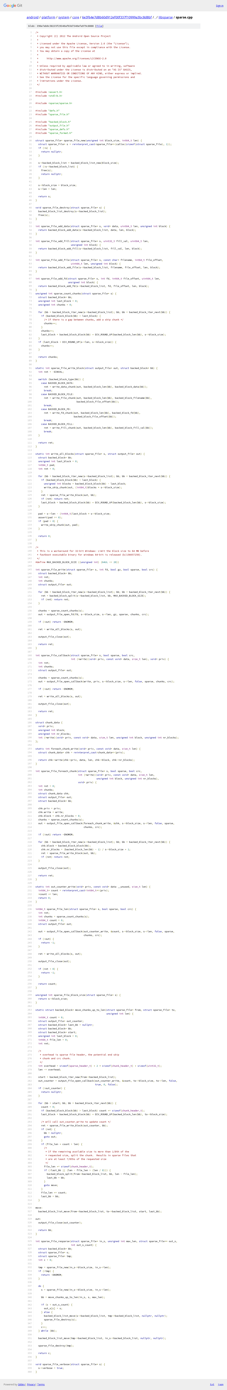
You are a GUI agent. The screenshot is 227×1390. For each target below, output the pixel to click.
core (75, 17)
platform (48, 17)
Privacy (31, 1384)
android (32, 17)
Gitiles (21, 1384)
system (63, 17)
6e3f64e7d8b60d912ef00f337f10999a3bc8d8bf (117, 17)
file (99, 26)
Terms (41, 1384)
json (220, 1384)
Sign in (219, 5)
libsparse (166, 17)
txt (212, 1384)
